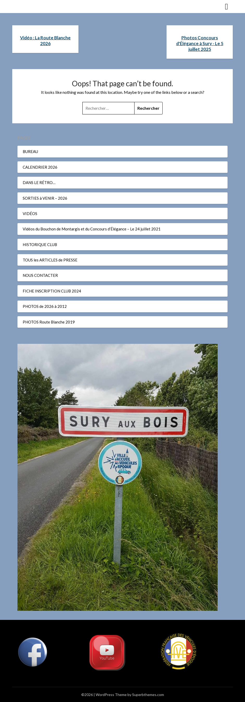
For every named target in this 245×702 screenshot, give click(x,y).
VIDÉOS (30, 213)
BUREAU (30, 151)
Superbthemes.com (148, 694)
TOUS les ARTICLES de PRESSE (50, 260)
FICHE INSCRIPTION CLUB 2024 (52, 291)
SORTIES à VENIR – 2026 (45, 198)
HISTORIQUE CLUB (40, 244)
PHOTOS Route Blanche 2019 (49, 322)
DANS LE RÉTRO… (39, 182)
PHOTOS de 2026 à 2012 (45, 306)
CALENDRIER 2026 (40, 167)
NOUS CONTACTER (40, 275)
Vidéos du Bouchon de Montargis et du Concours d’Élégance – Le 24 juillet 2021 (92, 229)
